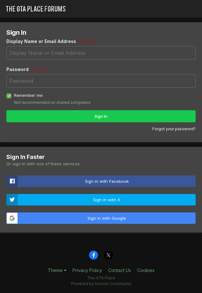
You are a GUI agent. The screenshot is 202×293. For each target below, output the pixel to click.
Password (26, 69)
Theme (57, 270)
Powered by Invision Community (101, 283)
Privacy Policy (87, 270)
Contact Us (119, 270)
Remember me (28, 95)
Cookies (146, 270)
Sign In (101, 116)
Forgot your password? (174, 128)
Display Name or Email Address (50, 41)
